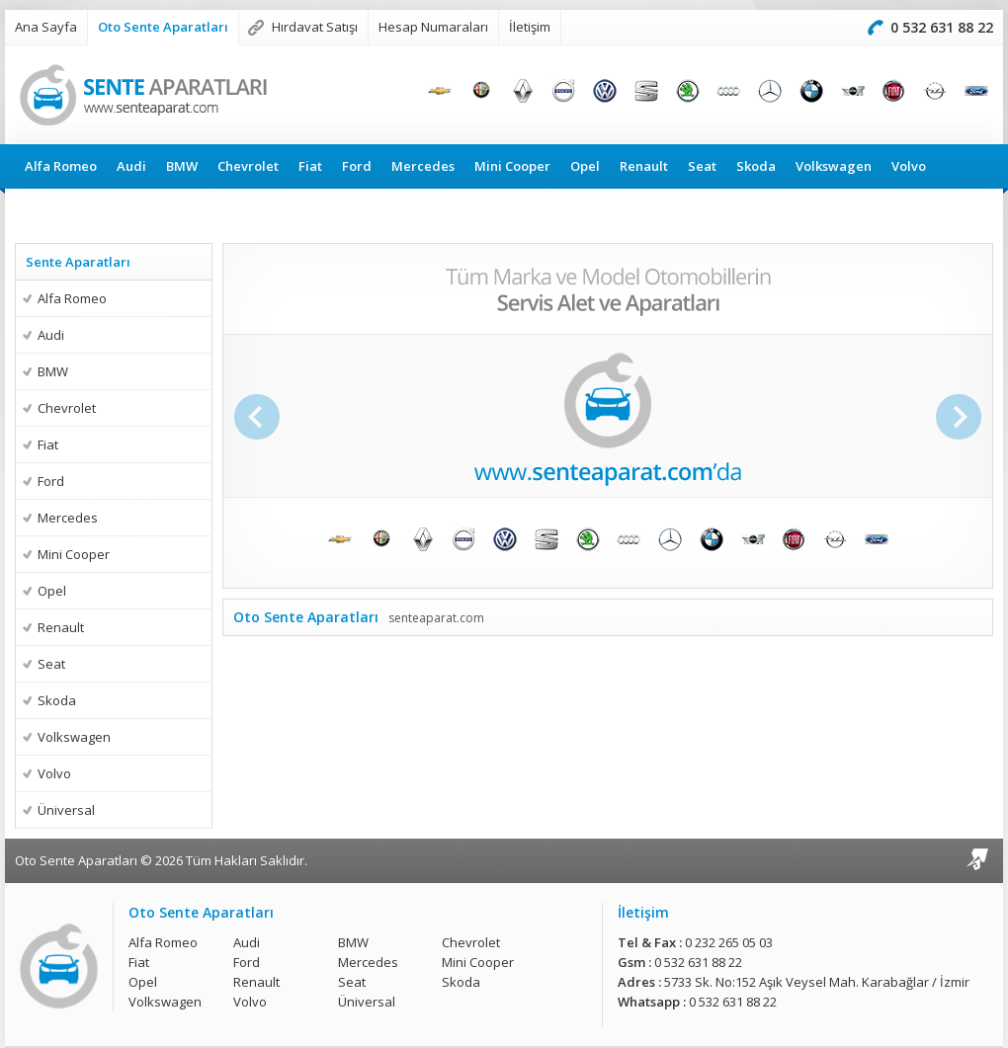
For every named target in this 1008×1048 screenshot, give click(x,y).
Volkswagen (834, 166)
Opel (585, 166)
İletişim (529, 27)
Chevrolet (248, 166)
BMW (182, 166)
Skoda (756, 166)
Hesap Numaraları (433, 27)
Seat (702, 166)
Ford (357, 166)
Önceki (255, 417)
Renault (644, 166)
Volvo (908, 166)
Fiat (310, 166)
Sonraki (960, 417)
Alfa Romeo (61, 166)
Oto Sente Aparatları (163, 27)
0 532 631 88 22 (941, 27)
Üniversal (55, 210)
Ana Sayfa (46, 27)
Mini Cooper (512, 166)
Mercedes (423, 166)
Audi (131, 166)
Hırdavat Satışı (315, 27)
